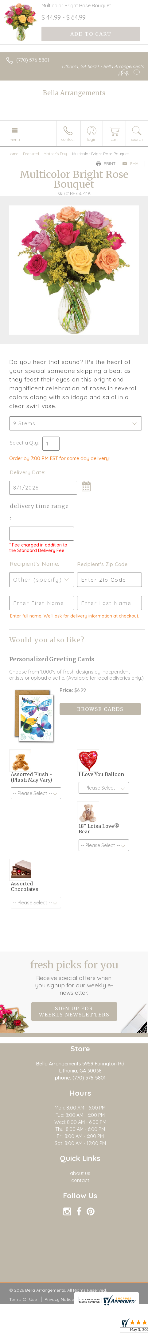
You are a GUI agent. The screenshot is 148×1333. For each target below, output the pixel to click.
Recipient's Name (34, 563)
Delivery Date (27, 472)
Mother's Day (55, 153)
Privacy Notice (59, 1299)
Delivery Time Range (39, 505)
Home (13, 153)
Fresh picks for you (74, 977)
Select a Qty (24, 443)
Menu (15, 139)
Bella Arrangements (74, 93)
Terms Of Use (23, 1299)
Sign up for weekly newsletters (74, 1011)
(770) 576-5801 (32, 60)
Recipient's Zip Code (102, 564)
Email (132, 163)
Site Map (90, 1299)
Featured (31, 153)
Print (106, 163)
